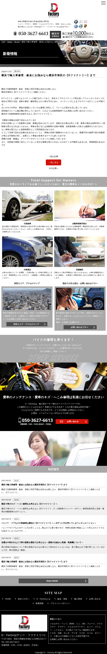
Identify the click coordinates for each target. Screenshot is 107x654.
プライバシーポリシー (60, 603)
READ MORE (52, 581)
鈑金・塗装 (62, 598)
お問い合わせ (73, 421)
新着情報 (39, 603)
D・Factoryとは (43, 598)
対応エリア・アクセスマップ (26, 324)
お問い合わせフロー (79, 327)
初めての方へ (24, 598)
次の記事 (53, 168)
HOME (8, 598)
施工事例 (78, 598)
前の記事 (54, 156)
